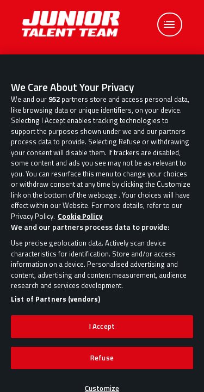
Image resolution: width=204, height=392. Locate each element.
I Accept (102, 329)
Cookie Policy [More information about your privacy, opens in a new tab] (80, 220)
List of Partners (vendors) (55, 302)
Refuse (102, 361)
